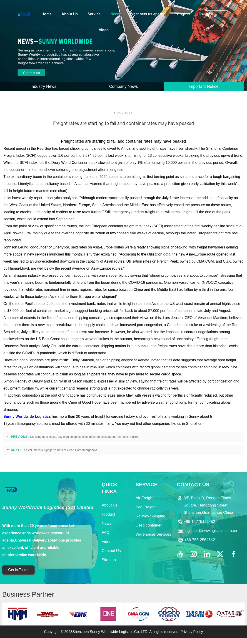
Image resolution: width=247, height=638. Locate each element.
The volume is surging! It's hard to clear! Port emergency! (59, 450)
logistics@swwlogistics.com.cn (211, 531)
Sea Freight (146, 507)
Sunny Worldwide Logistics (27, 416)
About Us (70, 14)
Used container (149, 525)
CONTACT (216, 14)
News (115, 14)
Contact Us (111, 551)
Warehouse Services (153, 534)
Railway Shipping (150, 516)
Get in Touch (18, 570)
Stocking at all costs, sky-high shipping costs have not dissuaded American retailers (85, 436)
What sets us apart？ (148, 14)
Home (47, 14)
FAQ (105, 532)
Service (94, 14)
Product (108, 514)
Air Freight (144, 498)
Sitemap (109, 560)
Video (104, 30)
